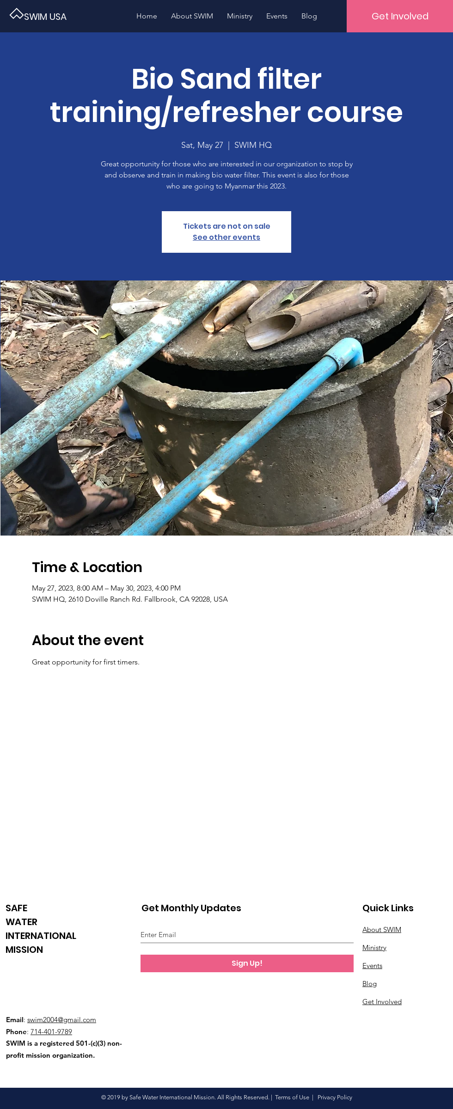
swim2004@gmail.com (61, 1019)
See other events (226, 237)
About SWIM (381, 929)
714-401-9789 (51, 1031)
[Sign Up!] (247, 963)
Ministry (374, 947)
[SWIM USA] (55, 16)
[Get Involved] (400, 16)
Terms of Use (292, 1097)
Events (372, 965)
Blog (369, 983)
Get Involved (382, 1001)
